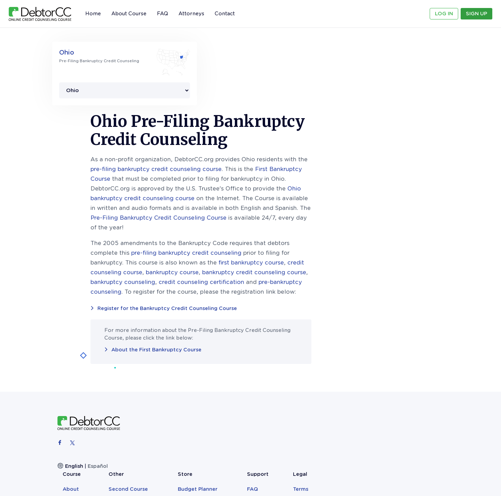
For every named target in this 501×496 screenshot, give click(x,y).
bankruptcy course (271, 201)
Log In (444, 13)
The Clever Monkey (325, 390)
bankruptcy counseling (222, 211)
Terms (414, 364)
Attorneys (191, 13)
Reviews (205, 373)
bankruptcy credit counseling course (353, 201)
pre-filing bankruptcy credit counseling (285, 182)
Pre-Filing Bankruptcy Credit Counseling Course (258, 147)
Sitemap (417, 381)
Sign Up (476, 13)
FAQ (162, 13)
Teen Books (315, 373)
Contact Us (378, 373)
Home (93, 13)
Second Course (257, 364)
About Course (128, 13)
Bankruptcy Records (327, 381)
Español (98, 395)
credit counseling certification (300, 211)
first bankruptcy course (350, 191)
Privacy (416, 373)
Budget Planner (320, 364)
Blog (243, 373)
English (74, 395)
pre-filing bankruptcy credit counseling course (255, 98)
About (203, 364)
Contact (225, 13)
